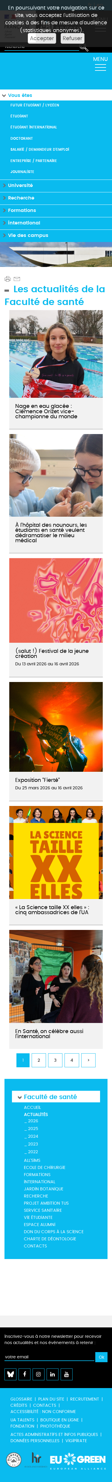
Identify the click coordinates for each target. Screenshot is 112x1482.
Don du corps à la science (54, 1232)
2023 (33, 1144)
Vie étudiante (38, 1217)
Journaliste (22, 171)
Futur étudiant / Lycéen (34, 105)
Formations (37, 1175)
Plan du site (51, 1399)
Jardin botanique (43, 1189)
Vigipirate (76, 1441)
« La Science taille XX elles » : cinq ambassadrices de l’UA (52, 910)
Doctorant (21, 138)
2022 (33, 1152)
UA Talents (22, 1420)
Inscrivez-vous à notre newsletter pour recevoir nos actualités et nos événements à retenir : (53, 1339)
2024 (33, 1136)
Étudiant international (33, 127)
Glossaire (21, 1399)
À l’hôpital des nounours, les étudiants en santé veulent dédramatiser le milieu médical (51, 533)
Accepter (42, 38)
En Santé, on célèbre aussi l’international (49, 1034)
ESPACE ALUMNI (39, 1225)
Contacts (35, 1246)
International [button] (20, 222)
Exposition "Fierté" (37, 780)
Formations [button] (18, 210)
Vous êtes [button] (16, 95)
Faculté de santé (50, 1096)
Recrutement (84, 1399)
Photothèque (55, 1426)
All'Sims (32, 1160)
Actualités (36, 1115)
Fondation (22, 1426)
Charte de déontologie (50, 1239)
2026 (33, 1121)
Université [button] (16, 185)
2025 (33, 1129)
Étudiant (19, 116)
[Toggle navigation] (100, 66)
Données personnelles (34, 1441)
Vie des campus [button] (24, 235)
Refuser (72, 38)
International (39, 1182)
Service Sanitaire (43, 1210)
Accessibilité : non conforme (43, 1412)
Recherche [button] (17, 197)
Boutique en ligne (59, 1420)
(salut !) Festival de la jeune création (52, 653)
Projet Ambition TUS (46, 1203)
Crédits (18, 1405)
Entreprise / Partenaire (33, 160)
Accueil (32, 1107)
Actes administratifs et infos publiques (54, 1434)
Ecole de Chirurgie (44, 1167)
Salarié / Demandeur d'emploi (39, 149)
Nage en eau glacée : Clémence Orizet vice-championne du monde (46, 411)
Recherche (36, 1196)
